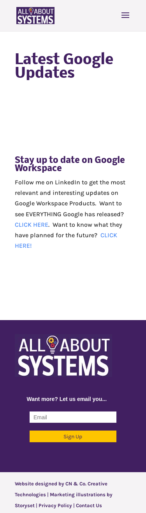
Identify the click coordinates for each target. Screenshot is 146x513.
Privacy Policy (55, 505)
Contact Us (89, 505)
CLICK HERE (31, 224)
